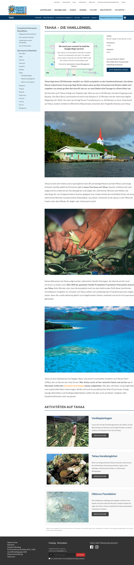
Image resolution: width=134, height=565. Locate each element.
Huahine (22, 66)
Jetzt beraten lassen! (118, 70)
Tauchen (94, 17)
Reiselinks (10, 545)
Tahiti (11, 17)
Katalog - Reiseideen (58, 543)
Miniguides (66, 2)
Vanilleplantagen (102, 418)
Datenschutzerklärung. (75, 559)
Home (123, 2)
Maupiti (21, 92)
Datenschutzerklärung (15, 554)
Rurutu (21, 105)
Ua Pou (21, 101)
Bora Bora (22, 53)
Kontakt (57, 2)
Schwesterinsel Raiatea (74, 386)
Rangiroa (22, 85)
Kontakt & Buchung (14, 547)
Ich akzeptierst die (67, 559)
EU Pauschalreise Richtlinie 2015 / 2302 (21, 549)
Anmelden (80, 555)
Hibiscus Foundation (104, 494)
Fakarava (22, 63)
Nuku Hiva (22, 95)
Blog (74, 2)
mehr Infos (100, 435)
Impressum (11, 557)
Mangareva (22, 108)
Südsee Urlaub (12, 542)
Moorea (21, 60)
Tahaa (21, 73)
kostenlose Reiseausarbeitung (108, 2)
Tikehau (21, 89)
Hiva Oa (21, 98)
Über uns (92, 2)
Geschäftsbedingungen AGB (17, 552)
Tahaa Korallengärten (104, 456)
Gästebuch (82, 2)
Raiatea (21, 69)
